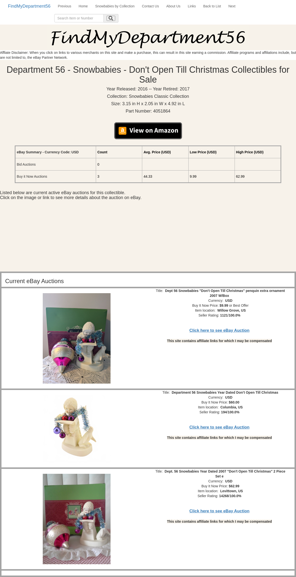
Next (232, 6)
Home (83, 6)
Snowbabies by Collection (114, 6)
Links (192, 6)
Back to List (212, 6)
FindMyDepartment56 (29, 6)
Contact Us (150, 6)
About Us (173, 6)
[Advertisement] (148, 237)
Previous (64, 6)
